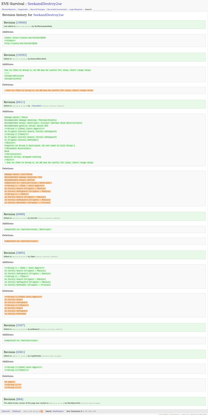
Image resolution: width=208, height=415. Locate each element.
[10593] (21, 54)
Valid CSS (185, 413)
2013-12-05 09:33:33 (23, 26)
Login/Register (76, 9)
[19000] (21, 22)
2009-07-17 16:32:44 (19, 355)
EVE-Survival (12, 4)
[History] (16, 410)
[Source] (6, 410)
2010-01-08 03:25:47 (19, 256)
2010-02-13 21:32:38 (19, 218)
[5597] (20, 324)
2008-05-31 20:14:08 (56, 402)
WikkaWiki (203, 413)
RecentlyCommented (57, 9)
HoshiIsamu (58, 410)
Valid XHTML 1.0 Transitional (169, 413)
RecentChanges (37, 9)
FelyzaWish (36, 106)
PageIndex (23, 9)
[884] (19, 398)
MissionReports (9, 9)
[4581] (20, 351)
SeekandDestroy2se (45, 4)
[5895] (20, 252)
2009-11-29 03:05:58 (19, 329)
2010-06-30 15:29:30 (19, 106)
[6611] (20, 101)
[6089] (20, 213)
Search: (89, 9)
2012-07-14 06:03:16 (19, 59)
